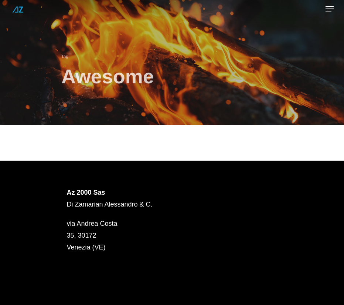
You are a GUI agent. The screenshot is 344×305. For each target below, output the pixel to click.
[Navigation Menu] (330, 9)
